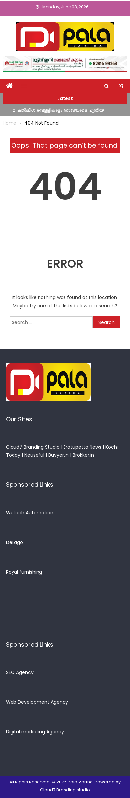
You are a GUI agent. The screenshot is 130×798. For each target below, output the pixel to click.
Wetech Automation (29, 512)
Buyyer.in (58, 455)
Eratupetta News (82, 447)
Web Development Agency (37, 702)
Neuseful (34, 455)
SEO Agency (20, 672)
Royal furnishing (24, 572)
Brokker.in (83, 455)
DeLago (14, 542)
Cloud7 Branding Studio (33, 447)
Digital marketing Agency (35, 731)
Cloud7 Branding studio (65, 790)
